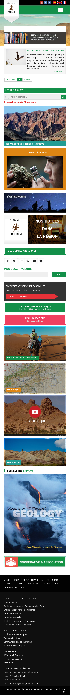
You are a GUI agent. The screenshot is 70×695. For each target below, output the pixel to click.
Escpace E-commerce (18, 296)
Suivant (27, 79)
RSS (64, 692)
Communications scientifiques (18, 641)
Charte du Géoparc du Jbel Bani (20, 598)
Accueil (7, 580)
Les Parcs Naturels (12, 617)
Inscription (8, 662)
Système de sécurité (13, 658)
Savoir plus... (58, 71)
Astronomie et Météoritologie (43, 583)
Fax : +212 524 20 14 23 (14, 679)
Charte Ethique (10, 602)
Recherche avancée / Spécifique (20, 101)
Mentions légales (44, 689)
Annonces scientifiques (14, 645)
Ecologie (20, 583)
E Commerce (10, 651)
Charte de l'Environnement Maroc (19, 609)
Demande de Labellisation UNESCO (20, 624)
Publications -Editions (16, 630)
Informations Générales (17, 668)
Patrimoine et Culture (15, 587)
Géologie (8, 583)
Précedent (10, 79)
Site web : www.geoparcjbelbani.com (21, 683)
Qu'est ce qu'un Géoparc (26, 580)
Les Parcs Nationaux (13, 613)
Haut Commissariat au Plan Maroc (19, 621)
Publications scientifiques (15, 634)
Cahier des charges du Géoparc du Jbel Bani (24, 606)
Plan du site (59, 689)
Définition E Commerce (14, 655)
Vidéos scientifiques (13, 638)
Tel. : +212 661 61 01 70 (14, 675)
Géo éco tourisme (50, 580)
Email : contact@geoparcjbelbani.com (21, 672)
